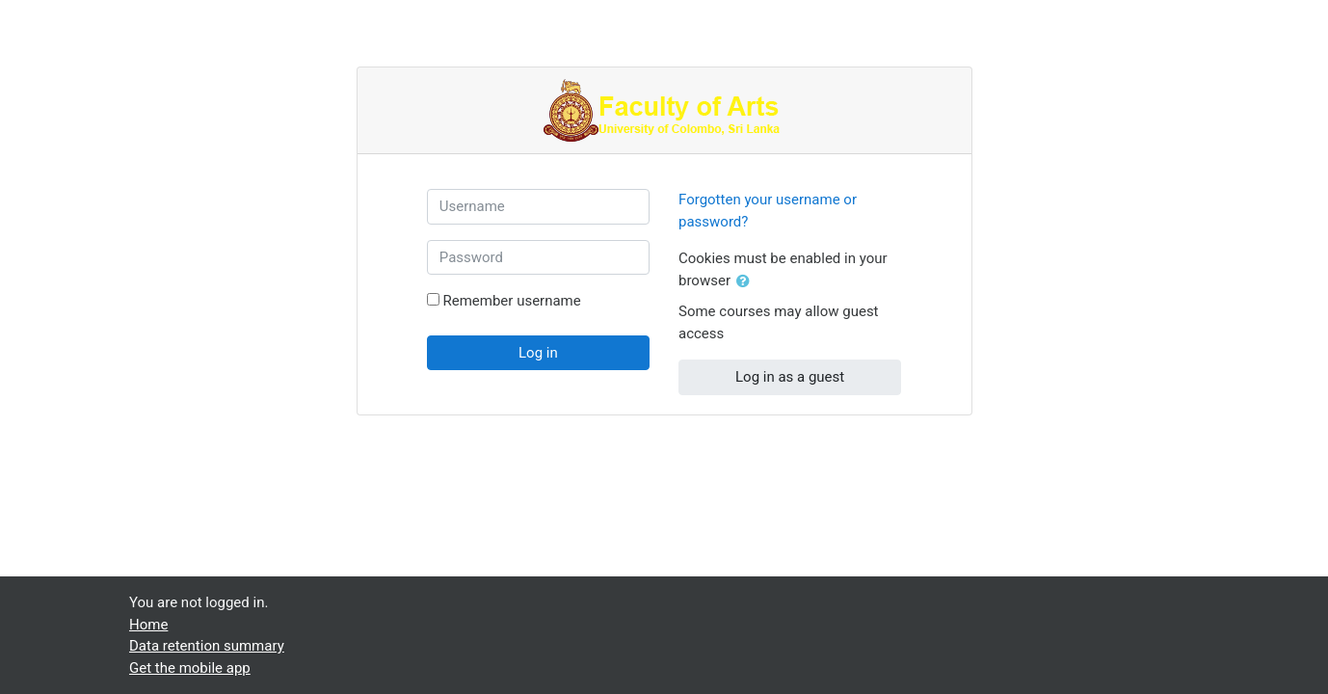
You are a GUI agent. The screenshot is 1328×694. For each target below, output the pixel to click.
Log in (538, 352)
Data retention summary (206, 645)
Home (148, 624)
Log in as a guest (789, 377)
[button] (746, 282)
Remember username (511, 300)
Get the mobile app (190, 668)
